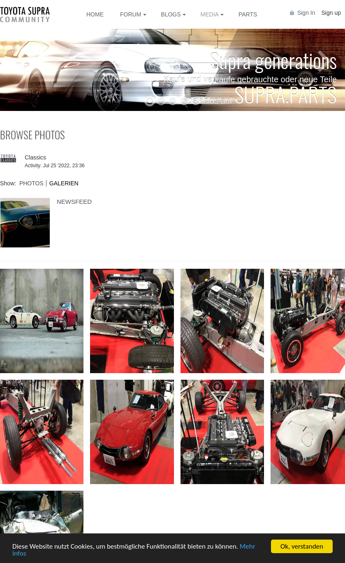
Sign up (331, 12)
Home (95, 14)
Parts (247, 14)
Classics (35, 157)
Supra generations (273, 59)
